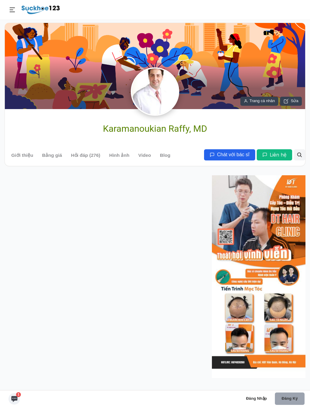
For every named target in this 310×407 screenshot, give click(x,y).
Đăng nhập (256, 398)
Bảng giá (52, 155)
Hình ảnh (119, 155)
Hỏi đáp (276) (85, 155)
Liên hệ (274, 155)
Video (144, 155)
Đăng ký (290, 398)
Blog (165, 155)
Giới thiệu (22, 155)
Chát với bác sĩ (229, 154)
